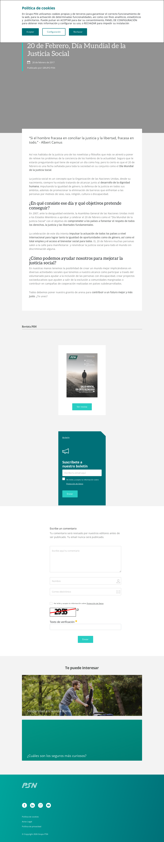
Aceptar (30, 31)
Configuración (54, 31)
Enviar (70, 493)
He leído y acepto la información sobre (79, 603)
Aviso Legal (27, 821)
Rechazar (78, 31)
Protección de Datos (74, 483)
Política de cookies (30, 816)
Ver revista (82, 406)
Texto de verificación (63, 622)
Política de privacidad (31, 826)
